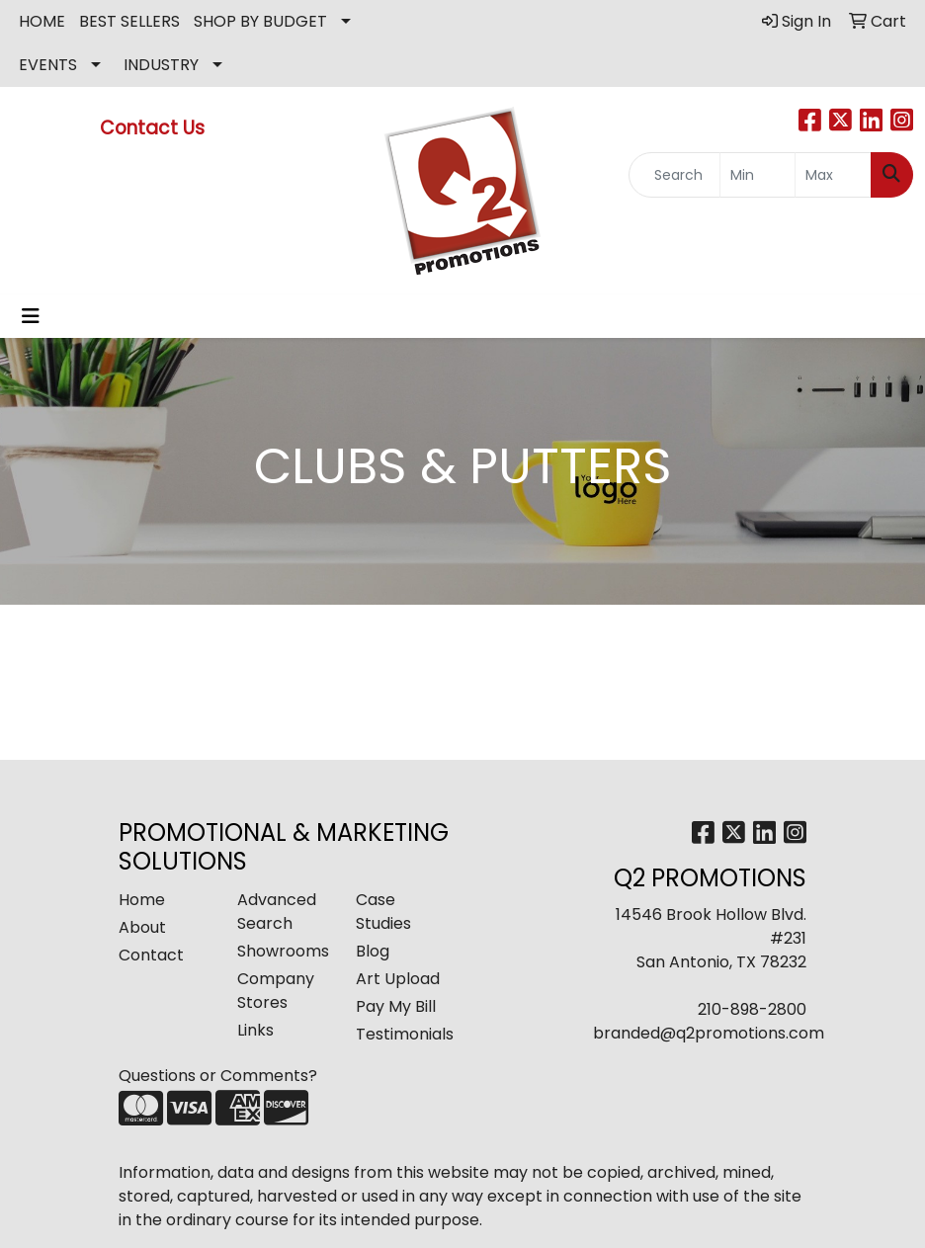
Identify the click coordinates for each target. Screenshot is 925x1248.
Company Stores (275, 990)
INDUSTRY (161, 64)
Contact (151, 955)
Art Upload (398, 978)
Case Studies (383, 911)
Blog (372, 951)
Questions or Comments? (218, 1075)
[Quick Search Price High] (833, 175)
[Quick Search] (674, 175)
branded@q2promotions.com (708, 1033)
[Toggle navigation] (30, 316)
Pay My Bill (396, 1006)
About (142, 927)
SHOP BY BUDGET (260, 21)
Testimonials (403, 1034)
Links (255, 1030)
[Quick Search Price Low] (758, 175)
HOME (42, 21)
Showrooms (283, 951)
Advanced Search (276, 911)
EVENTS (48, 64)
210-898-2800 (752, 1009)
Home (142, 899)
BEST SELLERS (129, 21)
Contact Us (155, 128)
